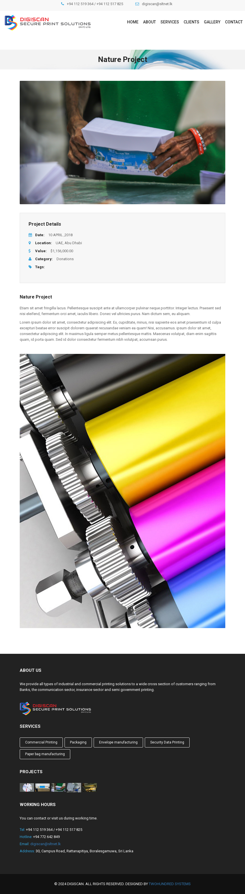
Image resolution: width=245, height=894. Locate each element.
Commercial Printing (41, 742)
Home (132, 22)
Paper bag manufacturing (45, 754)
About (149, 22)
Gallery (212, 22)
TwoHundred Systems (170, 884)
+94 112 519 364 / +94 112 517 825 (95, 4)
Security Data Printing (167, 742)
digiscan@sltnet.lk (157, 4)
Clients (191, 22)
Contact (234, 22)
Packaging (78, 742)
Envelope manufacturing (118, 742)
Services (169, 22)
